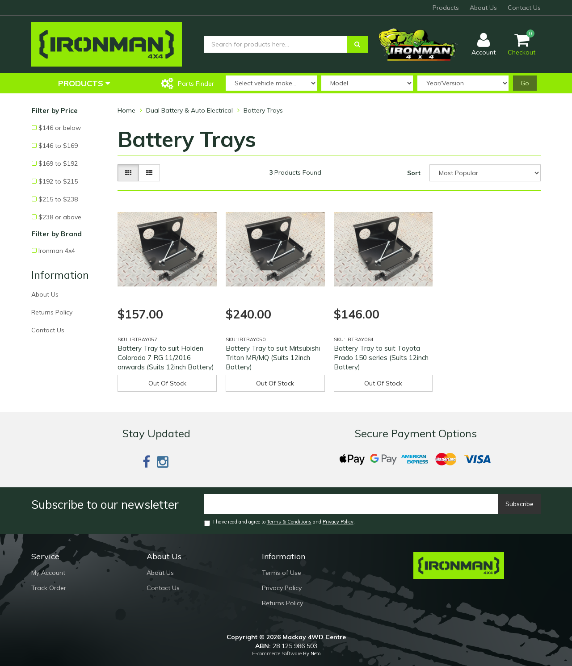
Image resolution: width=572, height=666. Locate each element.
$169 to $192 (58, 163)
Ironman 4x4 (56, 251)
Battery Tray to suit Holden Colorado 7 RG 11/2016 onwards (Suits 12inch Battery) (166, 357)
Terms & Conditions (289, 522)
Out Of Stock (167, 383)
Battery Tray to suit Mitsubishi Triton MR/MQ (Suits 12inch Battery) (273, 357)
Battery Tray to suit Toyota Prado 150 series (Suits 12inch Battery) (381, 357)
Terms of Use (281, 573)
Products (446, 8)
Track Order (48, 588)
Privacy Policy (338, 522)
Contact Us (524, 8)
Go (525, 83)
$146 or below (59, 128)
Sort (414, 173)
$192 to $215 (58, 181)
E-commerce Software (277, 653)
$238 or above (59, 217)
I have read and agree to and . (279, 522)
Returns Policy (51, 312)
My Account (48, 573)
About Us (483, 8)
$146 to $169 (58, 146)
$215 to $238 (58, 199)
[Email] (351, 504)
